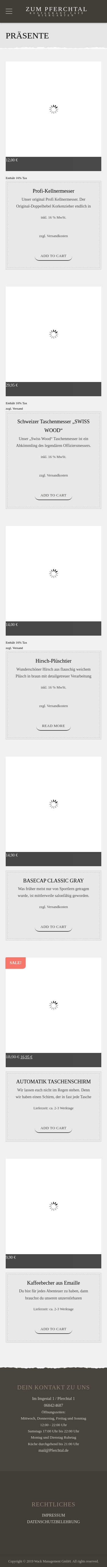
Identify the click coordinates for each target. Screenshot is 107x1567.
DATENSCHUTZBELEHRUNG (53, 1522)
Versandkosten (57, 236)
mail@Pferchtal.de (53, 1450)
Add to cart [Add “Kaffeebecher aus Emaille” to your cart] (53, 1329)
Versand (18, 408)
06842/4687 (53, 1405)
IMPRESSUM (53, 1515)
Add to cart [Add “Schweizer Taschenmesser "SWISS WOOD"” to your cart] (53, 495)
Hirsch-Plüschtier (54, 661)
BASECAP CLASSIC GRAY (53, 881)
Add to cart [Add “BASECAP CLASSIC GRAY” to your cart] (53, 927)
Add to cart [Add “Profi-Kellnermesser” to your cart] (53, 256)
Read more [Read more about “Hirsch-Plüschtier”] (53, 726)
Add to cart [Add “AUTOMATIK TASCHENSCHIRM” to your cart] (53, 1128)
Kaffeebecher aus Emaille (53, 1283)
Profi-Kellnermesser (53, 191)
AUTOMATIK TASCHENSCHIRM (53, 1082)
